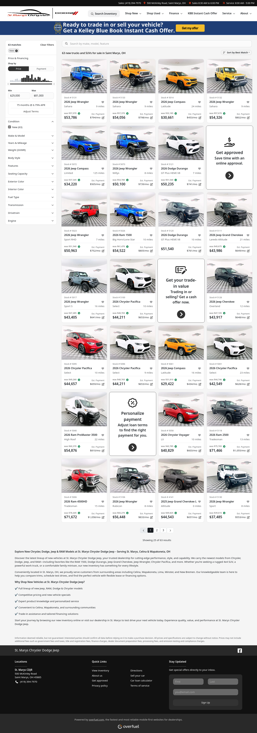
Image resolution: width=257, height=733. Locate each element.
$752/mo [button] (97, 249)
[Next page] (170, 530)
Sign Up (205, 702)
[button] (165, 3)
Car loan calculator (141, 680)
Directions (136, 670)
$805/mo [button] (145, 249)
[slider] (8, 84)
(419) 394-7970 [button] (26, 682)
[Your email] (205, 692)
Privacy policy (100, 685)
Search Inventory (104, 14)
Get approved (100, 680)
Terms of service (139, 685)
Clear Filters (47, 44)
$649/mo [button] (242, 249)
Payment (41, 68)
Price (18, 68)
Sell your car (137, 675)
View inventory (100, 670)
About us (97, 675)
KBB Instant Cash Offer (202, 13)
